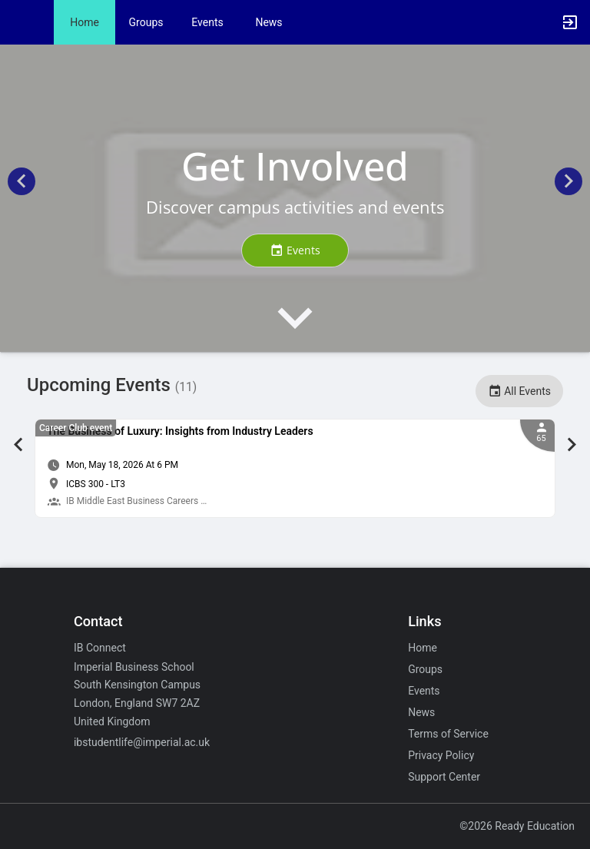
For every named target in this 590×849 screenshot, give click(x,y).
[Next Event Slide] (571, 446)
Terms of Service (448, 734)
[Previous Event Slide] (18, 446)
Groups (146, 22)
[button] (19, 22)
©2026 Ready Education (517, 826)
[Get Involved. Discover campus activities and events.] (295, 198)
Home (422, 648)
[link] (295, 468)
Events (207, 22)
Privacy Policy (441, 755)
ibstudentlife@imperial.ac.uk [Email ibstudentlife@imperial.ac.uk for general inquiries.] (142, 742)
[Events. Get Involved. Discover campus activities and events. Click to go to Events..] (295, 250)
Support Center (444, 777)
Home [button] (84, 22)
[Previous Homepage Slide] (21, 184)
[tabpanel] (295, 468)
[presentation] (295, 330)
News (268, 22)
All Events (519, 391)
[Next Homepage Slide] (568, 184)
